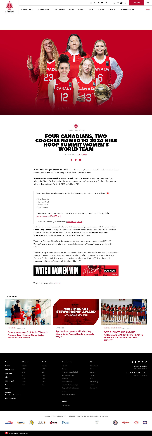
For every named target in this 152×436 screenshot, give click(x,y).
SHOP (91, 10)
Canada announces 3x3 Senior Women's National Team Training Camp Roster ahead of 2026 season (28, 335)
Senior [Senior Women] (24, 366)
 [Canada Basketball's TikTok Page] (106, 3)
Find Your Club (10, 399)
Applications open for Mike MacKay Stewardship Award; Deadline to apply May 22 (75, 334)
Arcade (7, 389)
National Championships (112, 328)
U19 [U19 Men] (43, 372)
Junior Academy (67, 382)
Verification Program (68, 394)
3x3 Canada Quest (68, 375)
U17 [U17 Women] (23, 378)
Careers (92, 372)
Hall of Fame (66, 405)
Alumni (7, 377)
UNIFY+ (81, 10)
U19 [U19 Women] (23, 372)
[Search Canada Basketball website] (114, 3)
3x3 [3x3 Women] (23, 385)
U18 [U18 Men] (43, 375)
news (71, 10)
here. (58, 283)
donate (136, 3)
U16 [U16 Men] (43, 382)
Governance (94, 366)
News (7, 362)
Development (66, 362)
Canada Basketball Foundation (11, 394)
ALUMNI (101, 10)
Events (7, 366)
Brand (92, 385)
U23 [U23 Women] (23, 369)
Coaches (64, 366)
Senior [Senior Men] (44, 366)
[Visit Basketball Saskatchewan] (31, 422)
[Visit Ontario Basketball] (53, 422)
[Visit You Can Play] (145, 422)
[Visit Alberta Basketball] (21, 422)
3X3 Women (12, 328)
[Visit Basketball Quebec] (65, 422)
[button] (27, 10)
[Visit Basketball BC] (9, 422)
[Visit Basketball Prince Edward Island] (106, 422)
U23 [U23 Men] (43, 369)
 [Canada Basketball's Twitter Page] (98, 3)
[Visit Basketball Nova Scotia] (97, 422)
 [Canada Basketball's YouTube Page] (102, 3)
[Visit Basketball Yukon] (126, 422)
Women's (25, 362)
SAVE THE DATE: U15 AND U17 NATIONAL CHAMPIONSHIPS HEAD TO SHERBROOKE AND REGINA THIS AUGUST (123, 336)
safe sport (60, 10)
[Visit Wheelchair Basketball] (136, 422)
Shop (7, 385)
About (92, 362)
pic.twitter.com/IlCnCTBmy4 (48, 216)
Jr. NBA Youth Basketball (70, 372)
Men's (44, 362)
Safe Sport (8, 373)
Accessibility (94, 382)
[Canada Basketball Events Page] (121, 3)
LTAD (63, 391)
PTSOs (92, 378)
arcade (111, 10)
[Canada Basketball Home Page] (9, 7)
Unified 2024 (9, 370)
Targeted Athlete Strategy (70, 388)
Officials (64, 369)
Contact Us (93, 388)
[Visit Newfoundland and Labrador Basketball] (115, 422)
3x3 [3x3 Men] (43, 385)
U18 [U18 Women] (23, 375)
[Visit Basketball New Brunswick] (86, 422)
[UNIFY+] (118, 3)
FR (148, 3)
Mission (92, 369)
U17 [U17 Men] (43, 378)
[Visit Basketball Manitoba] (42, 422)
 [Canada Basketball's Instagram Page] (91, 3)
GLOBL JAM (9, 381)
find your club (127, 10)
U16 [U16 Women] (23, 382)
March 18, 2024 (74, 221)
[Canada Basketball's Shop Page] (125, 3)
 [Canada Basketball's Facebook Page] (94, 3)
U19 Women (69, 155)
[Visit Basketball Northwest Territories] (76, 422)
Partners (92, 375)
